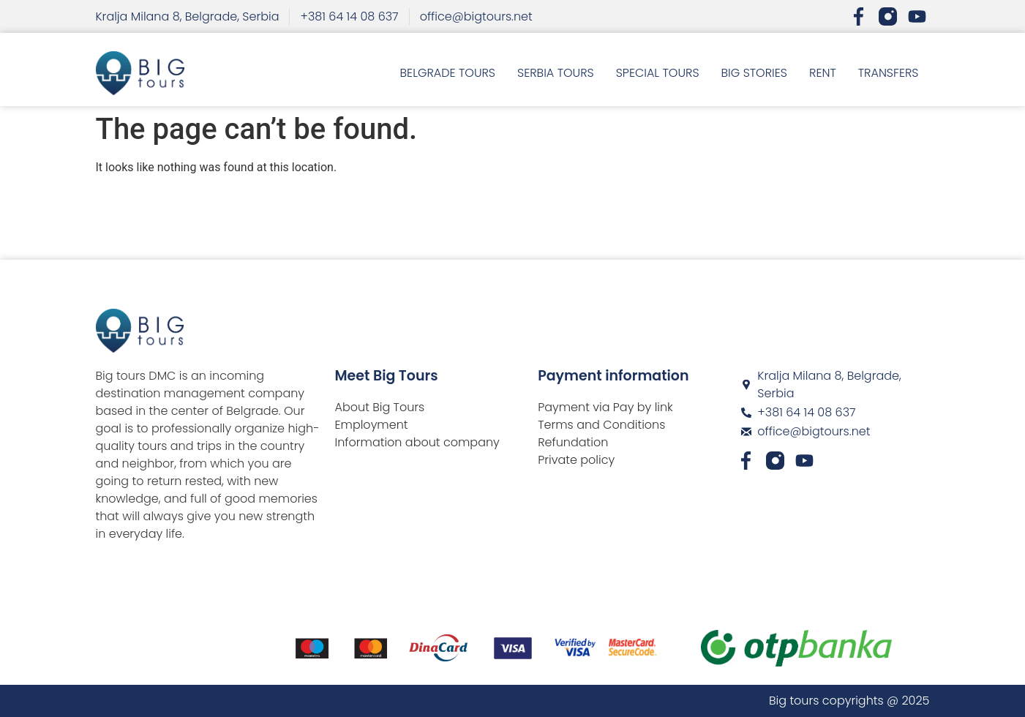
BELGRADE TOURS (447, 72)
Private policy (576, 459)
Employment (371, 424)
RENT (822, 72)
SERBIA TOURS (555, 72)
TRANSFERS (888, 72)
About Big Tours (380, 407)
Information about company (417, 442)
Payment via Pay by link (605, 407)
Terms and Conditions (601, 424)
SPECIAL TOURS (657, 72)
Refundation (573, 442)
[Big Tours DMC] (835, 520)
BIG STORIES (754, 72)
